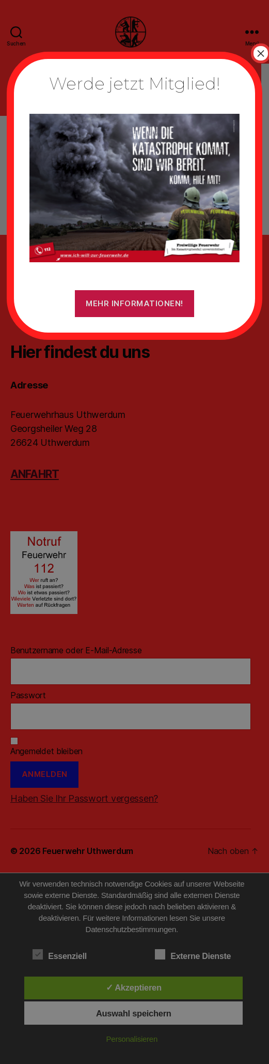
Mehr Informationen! (134, 303)
